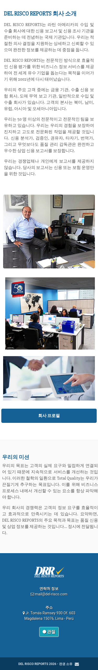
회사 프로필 (49, 415)
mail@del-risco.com (51, 594)
